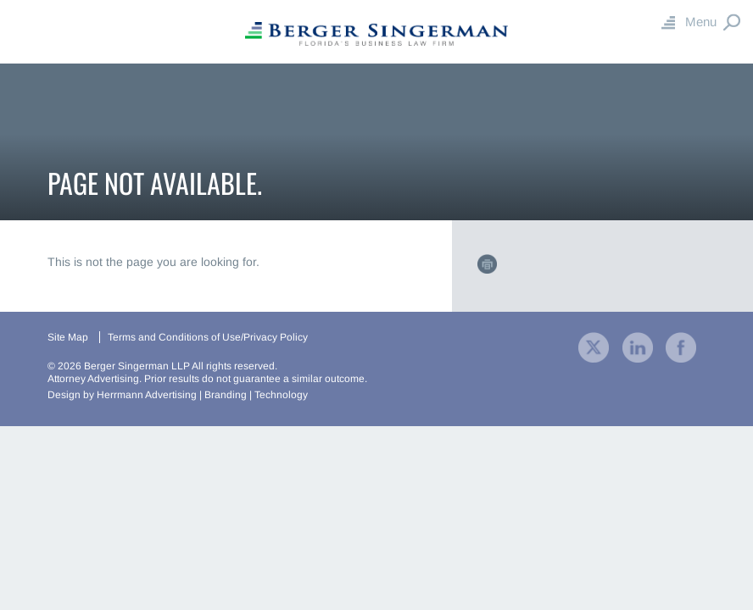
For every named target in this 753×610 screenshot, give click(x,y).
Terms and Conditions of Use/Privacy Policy (208, 337)
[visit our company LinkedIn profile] (637, 346)
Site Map (67, 337)
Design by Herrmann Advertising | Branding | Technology (177, 395)
